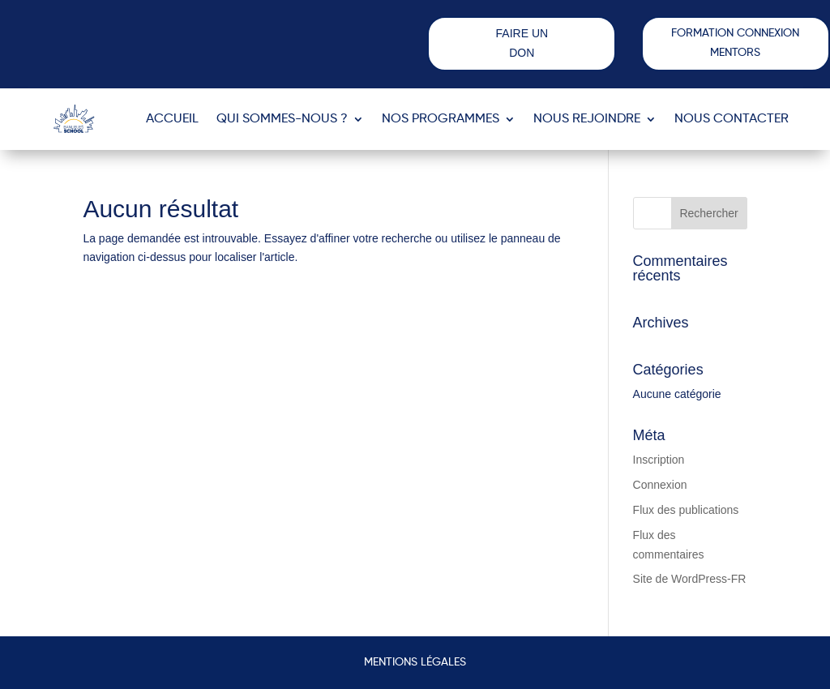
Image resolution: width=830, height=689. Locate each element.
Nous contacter (731, 119)
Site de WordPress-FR (690, 578)
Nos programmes (440, 119)
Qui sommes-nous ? (282, 119)
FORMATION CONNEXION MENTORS (735, 43)
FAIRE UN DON (522, 43)
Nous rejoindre (586, 119)
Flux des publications (686, 509)
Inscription (659, 459)
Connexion (660, 484)
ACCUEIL (172, 119)
